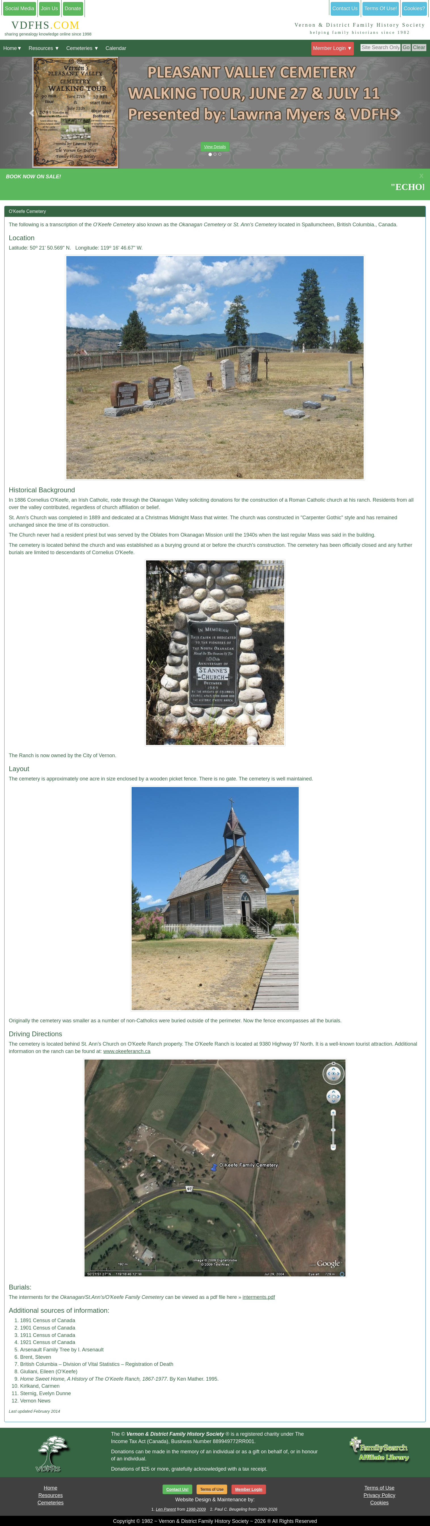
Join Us (49, 8)
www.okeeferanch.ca (126, 1051)
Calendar (116, 48)
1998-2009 (196, 1509)
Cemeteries (82, 48)
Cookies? (414, 8)
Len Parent (166, 1509)
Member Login (332, 48)
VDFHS (42, 25)
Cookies (379, 1503)
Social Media (19, 8)
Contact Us (345, 8)
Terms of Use (379, 1488)
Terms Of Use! (380, 8)
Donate (73, 8)
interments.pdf (259, 1297)
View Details (215, 147)
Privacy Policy (379, 1495)
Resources (44, 48)
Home (12, 48)
